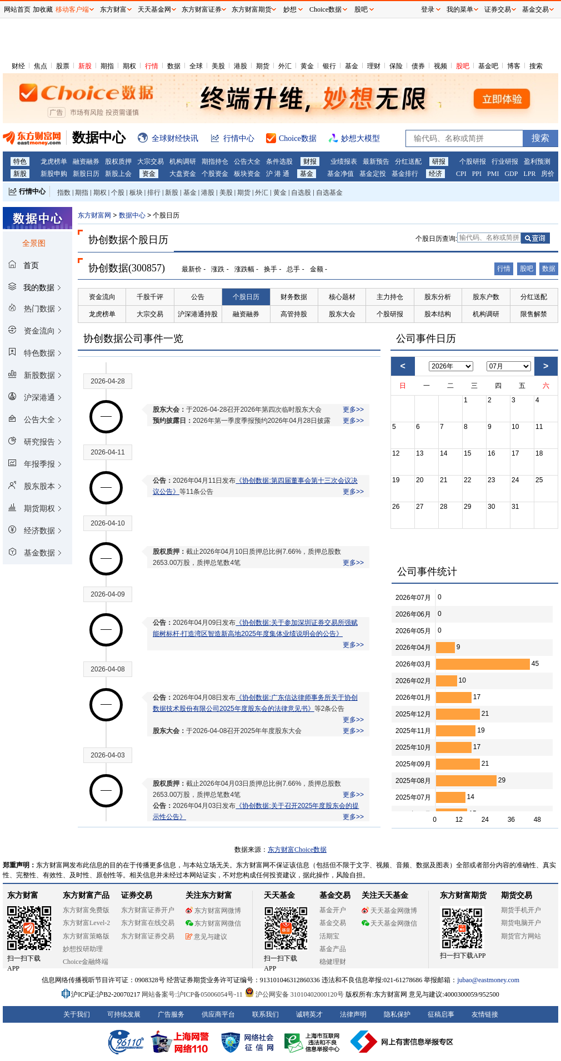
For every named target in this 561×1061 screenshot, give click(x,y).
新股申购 (54, 174)
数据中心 (132, 215)
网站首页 (17, 9)
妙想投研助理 (83, 949)
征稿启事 (441, 1014)
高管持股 (293, 314)
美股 (218, 66)
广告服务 (171, 1014)
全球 (196, 66)
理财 (373, 66)
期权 (129, 66)
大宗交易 (150, 161)
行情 (151, 66)
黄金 (307, 66)
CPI (461, 174)
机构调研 (182, 161)
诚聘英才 (309, 1014)
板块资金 (247, 174)
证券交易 (497, 9)
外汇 (285, 66)
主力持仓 (390, 297)
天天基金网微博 (389, 911)
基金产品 (332, 949)
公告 (197, 297)
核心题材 (342, 297)
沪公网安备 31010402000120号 (294, 994)
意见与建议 (206, 937)
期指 (107, 66)
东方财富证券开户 (147, 910)
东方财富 (22, 895)
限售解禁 (533, 314)
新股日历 (86, 174)
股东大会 (342, 314)
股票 (62, 66)
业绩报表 (343, 161)
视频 (440, 66)
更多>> (353, 409)
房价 (547, 174)
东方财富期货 (463, 895)
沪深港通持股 (198, 314)
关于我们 (76, 1014)
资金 (149, 174)
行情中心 (32, 191)
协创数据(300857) (126, 268)
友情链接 (485, 1014)
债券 (418, 66)
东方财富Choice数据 (297, 849)
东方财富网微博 (213, 911)
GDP (511, 174)
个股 (117, 192)
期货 (262, 66)
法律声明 (353, 1014)
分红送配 (408, 161)
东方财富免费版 (86, 910)
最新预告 (376, 161)
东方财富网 (94, 215)
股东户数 (486, 297)
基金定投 (372, 174)
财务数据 (293, 297)
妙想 (290, 9)
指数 (64, 192)
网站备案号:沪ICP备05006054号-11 (193, 994)
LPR (529, 174)
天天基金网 (154, 9)
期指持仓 (215, 161)
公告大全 (247, 161)
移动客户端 (72, 9)
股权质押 (118, 161)
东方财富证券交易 (147, 936)
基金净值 (340, 174)
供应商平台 (218, 1014)
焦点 (40, 66)
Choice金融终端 (85, 962)
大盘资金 (182, 174)
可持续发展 (124, 1014)
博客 (513, 66)
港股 (240, 66)
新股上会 (118, 174)
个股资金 (215, 174)
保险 (396, 66)
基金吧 (488, 66)
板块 (136, 192)
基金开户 (332, 910)
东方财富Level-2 (86, 923)
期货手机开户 (521, 910)
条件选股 (279, 161)
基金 (351, 66)
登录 (427, 9)
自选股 (301, 192)
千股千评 (150, 297)
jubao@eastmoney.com (488, 980)
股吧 (462, 66)
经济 (435, 174)
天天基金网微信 (389, 923)
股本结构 (437, 314)
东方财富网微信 (213, 923)
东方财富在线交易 (147, 923)
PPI (477, 174)
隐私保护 (397, 1014)
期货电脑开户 (521, 923)
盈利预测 (537, 161)
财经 (18, 66)
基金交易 (332, 923)
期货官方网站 (521, 936)
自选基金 (329, 192)
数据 (174, 66)
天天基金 (279, 895)
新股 (85, 66)
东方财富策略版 (86, 936)
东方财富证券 (202, 9)
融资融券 (86, 161)
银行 (329, 66)
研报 (438, 161)
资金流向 (102, 297)
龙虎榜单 (54, 161)
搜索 (536, 66)
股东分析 (437, 297)
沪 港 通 (277, 174)
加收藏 (43, 9)
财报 (310, 161)
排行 (154, 192)
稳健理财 (332, 962)
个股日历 (246, 297)
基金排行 (405, 174)
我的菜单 (460, 9)
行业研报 (505, 161)
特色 (20, 161)
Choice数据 (325, 9)
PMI (493, 174)
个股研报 (472, 161)
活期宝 (329, 936)
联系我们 (265, 1014)
